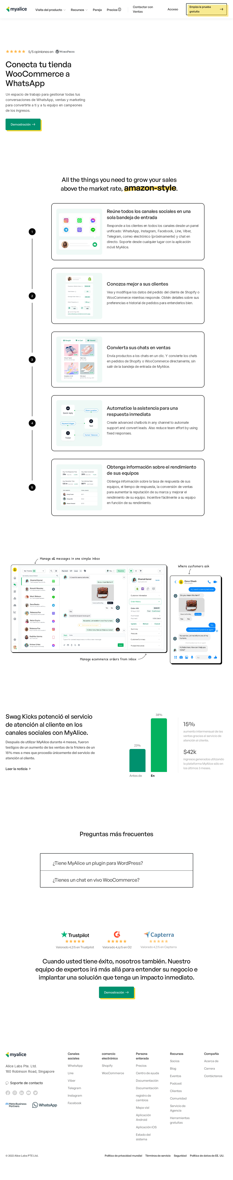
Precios (112, 10)
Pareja (97, 10)
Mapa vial (142, 1107)
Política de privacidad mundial (123, 1155)
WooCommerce (113, 1073)
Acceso (173, 9)
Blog (173, 1068)
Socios (174, 1061)
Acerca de (211, 1061)
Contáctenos (213, 1076)
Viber (71, 1080)
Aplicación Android (143, 1117)
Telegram (74, 1088)
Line (71, 1073)
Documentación (147, 1080)
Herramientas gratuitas (180, 1120)
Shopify (107, 1066)
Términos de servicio (158, 1155)
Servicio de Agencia (178, 1108)
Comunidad (178, 1098)
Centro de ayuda (147, 1073)
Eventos (175, 1076)
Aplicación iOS (146, 1127)
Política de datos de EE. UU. (207, 1155)
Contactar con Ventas (143, 9)
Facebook (74, 1103)
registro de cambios (143, 1098)
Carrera (209, 1068)
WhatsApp (75, 1066)
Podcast (176, 1083)
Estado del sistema (143, 1137)
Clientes (176, 1091)
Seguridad (180, 1155)
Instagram (75, 1095)
